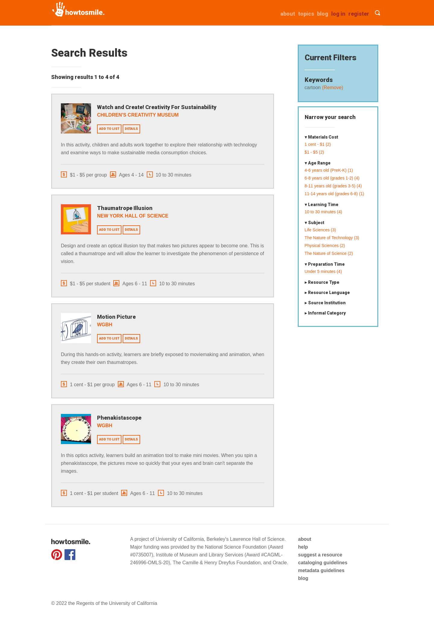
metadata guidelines (321, 570)
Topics (306, 14)
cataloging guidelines (323, 562)
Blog (322, 14)
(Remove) (332, 87)
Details (131, 129)
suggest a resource (320, 554)
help (303, 547)
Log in (338, 14)
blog (303, 578)
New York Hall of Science (132, 215)
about (287, 14)
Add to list (109, 129)
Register (358, 14)
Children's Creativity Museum (138, 114)
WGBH (104, 324)
